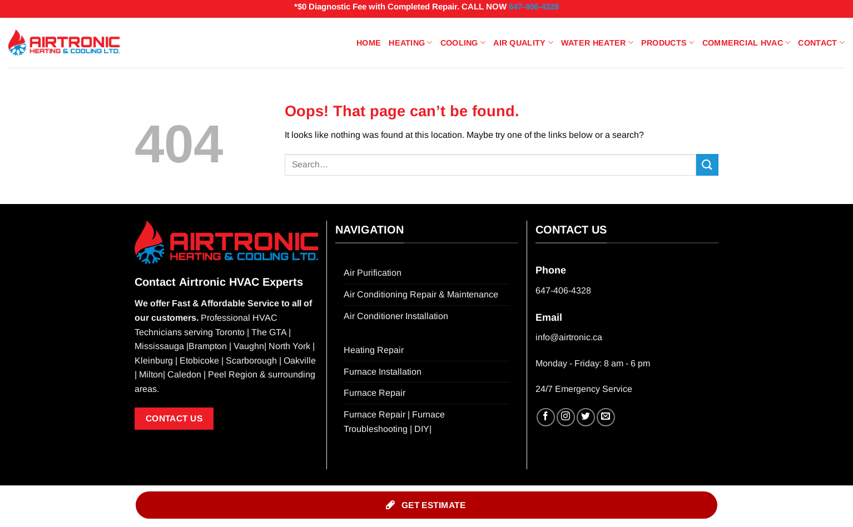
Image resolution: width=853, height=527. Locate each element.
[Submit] (707, 165)
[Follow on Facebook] (546, 417)
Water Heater (597, 42)
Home (368, 42)
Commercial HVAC (746, 42)
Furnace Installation (382, 371)
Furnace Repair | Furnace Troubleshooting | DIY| (394, 422)
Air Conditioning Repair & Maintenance (421, 294)
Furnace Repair (374, 392)
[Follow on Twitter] (586, 417)
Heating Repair (374, 350)
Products (668, 42)
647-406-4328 (534, 6)
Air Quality (523, 42)
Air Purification (372, 272)
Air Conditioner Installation (396, 316)
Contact (821, 42)
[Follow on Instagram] (566, 417)
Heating (411, 42)
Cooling (463, 42)
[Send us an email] (606, 417)
